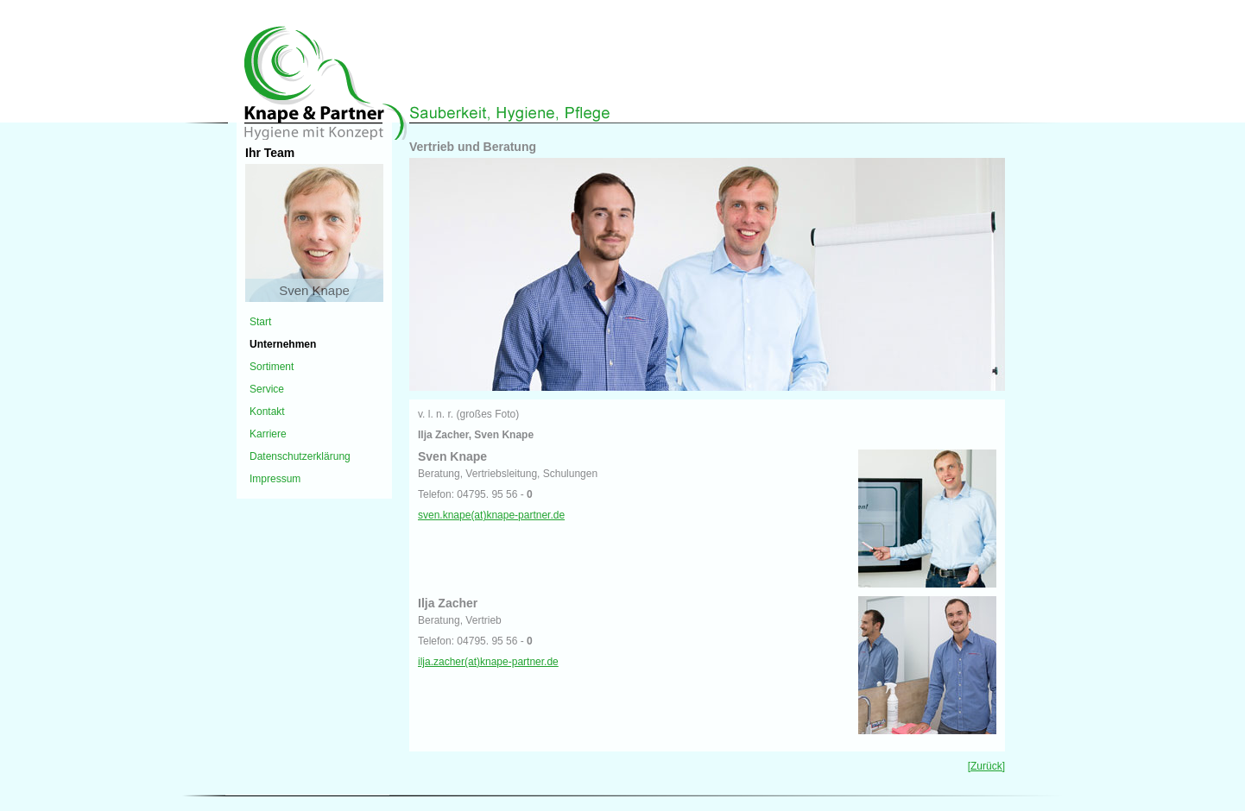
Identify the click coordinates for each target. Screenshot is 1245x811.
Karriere (268, 434)
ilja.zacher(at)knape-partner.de (488, 662)
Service (267, 389)
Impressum (275, 479)
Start (260, 322)
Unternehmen (283, 344)
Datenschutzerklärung (300, 456)
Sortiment (272, 367)
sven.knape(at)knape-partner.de (491, 515)
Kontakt (267, 412)
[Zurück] (986, 766)
